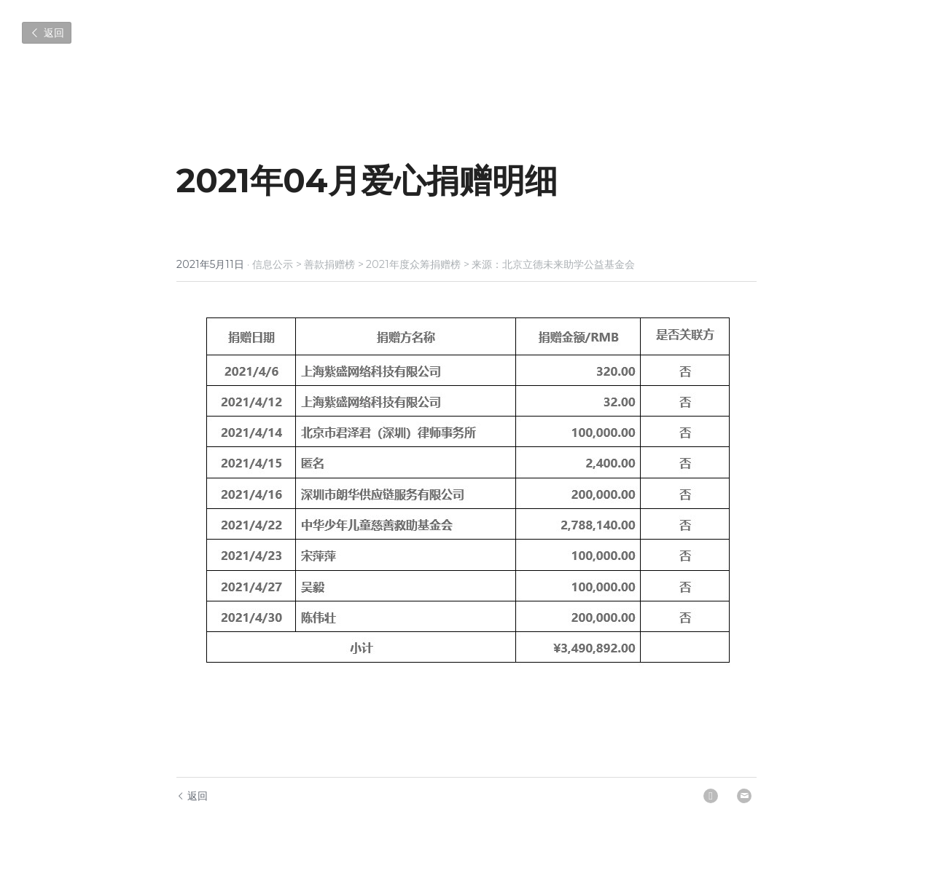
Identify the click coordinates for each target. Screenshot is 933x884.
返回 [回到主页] (192, 795)
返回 (46, 32)
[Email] (744, 796)
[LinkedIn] (710, 796)
